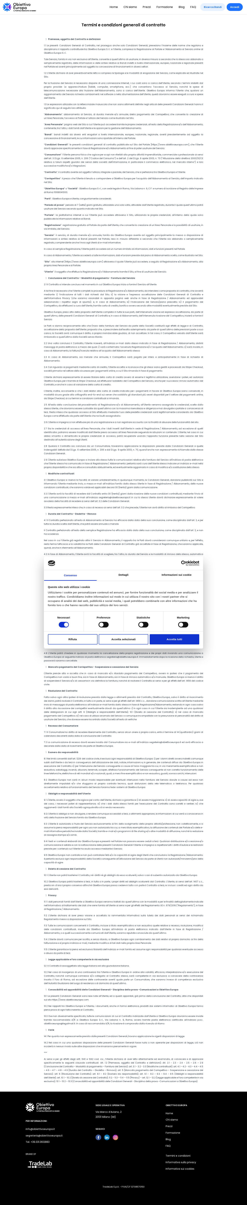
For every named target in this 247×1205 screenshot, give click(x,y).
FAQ (193, 7)
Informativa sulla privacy (181, 1162)
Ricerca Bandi (213, 7)
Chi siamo (130, 7)
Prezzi (147, 7)
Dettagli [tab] (123, 574)
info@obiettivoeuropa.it (40, 1129)
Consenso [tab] (70, 575)
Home (114, 7)
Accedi (234, 7)
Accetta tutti (174, 639)
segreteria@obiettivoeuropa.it (44, 1135)
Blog (182, 7)
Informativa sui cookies (180, 1169)
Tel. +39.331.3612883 (38, 1142)
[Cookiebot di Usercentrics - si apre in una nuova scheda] (183, 563)
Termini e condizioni (178, 1155)
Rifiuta (72, 639)
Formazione (164, 7)
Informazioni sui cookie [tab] (177, 574)
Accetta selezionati (123, 639)
